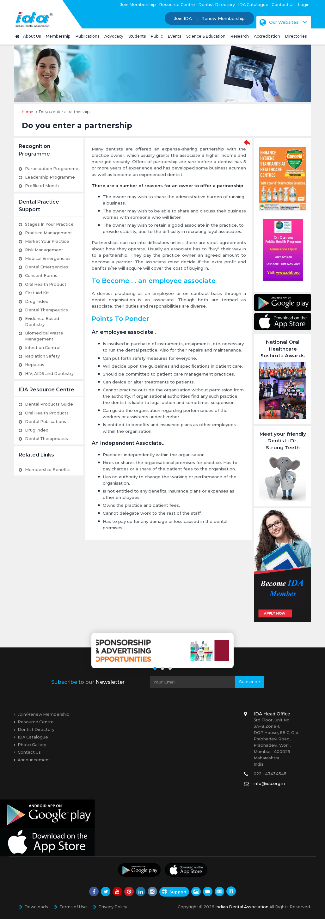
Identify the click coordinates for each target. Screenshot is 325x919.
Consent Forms (41, 275)
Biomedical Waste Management (44, 336)
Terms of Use (73, 906)
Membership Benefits (48, 469)
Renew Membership (223, 18)
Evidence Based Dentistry (42, 321)
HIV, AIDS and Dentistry (49, 373)
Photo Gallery (32, 744)
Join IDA (183, 18)
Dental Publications (45, 421)
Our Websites (279, 22)
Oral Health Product (45, 284)
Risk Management (44, 250)
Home (27, 111)
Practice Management (48, 232)
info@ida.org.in (269, 783)
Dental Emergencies (46, 267)
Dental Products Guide (49, 404)
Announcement (34, 759)
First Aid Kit (37, 293)
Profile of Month (42, 185)
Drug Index (36, 301)
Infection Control (42, 347)
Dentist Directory (216, 4)
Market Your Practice (47, 241)
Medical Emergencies (48, 258)
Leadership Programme (50, 177)
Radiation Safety (42, 356)
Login (304, 4)
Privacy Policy (112, 906)
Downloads (36, 906)
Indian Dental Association (241, 906)
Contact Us (283, 4)
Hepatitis (34, 364)
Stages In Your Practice (49, 224)
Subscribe (249, 681)
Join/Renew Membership (44, 714)
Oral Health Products (47, 413)
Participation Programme (51, 168)
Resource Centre (177, 4)
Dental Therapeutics (46, 310)
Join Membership (138, 4)
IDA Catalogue (253, 4)
